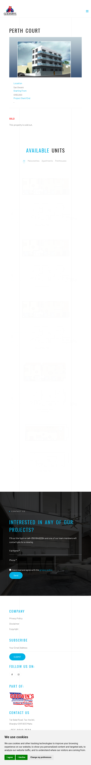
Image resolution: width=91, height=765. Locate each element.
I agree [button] (10, 757)
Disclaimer (14, 623)
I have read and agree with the (32, 570)
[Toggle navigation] (87, 11)
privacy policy (45, 570)
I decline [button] (21, 757)
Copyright (13, 629)
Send (16, 575)
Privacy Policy (15, 618)
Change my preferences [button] (40, 757)
